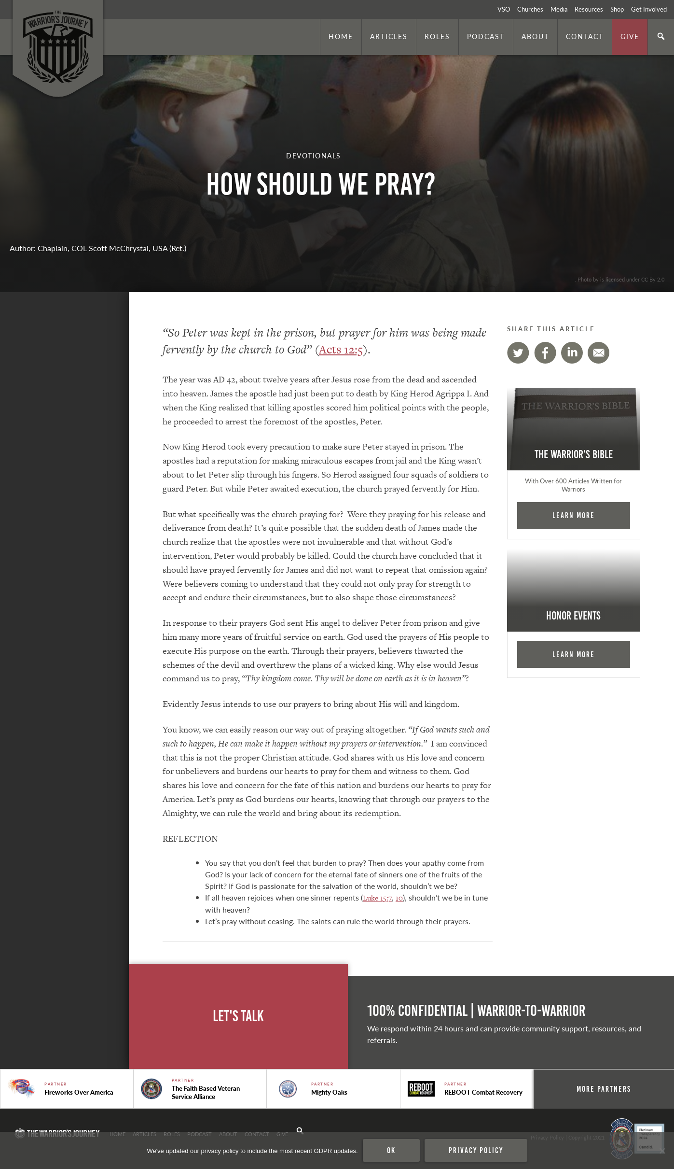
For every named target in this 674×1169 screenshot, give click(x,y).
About (535, 36)
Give (629, 36)
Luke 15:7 (377, 898)
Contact (585, 36)
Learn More (573, 515)
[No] (662, 1150)
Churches (530, 9)
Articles (389, 36)
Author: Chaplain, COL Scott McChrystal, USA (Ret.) (98, 248)
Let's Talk (238, 1016)
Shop (617, 9)
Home (341, 36)
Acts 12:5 (341, 349)
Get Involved (649, 9)
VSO (503, 9)
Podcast (486, 36)
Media (558, 9)
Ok (391, 1150)
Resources (589, 9)
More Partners (604, 1088)
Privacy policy (476, 1150)
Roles (437, 36)
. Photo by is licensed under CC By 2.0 (619, 279)
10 (399, 898)
